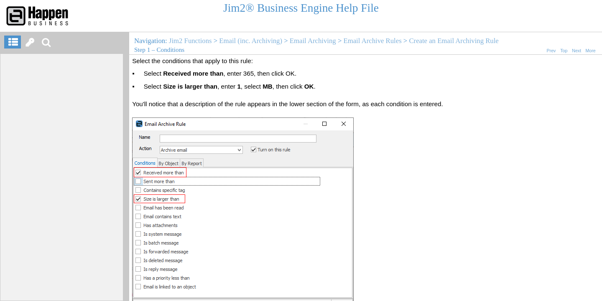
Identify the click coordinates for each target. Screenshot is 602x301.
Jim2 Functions (190, 41)
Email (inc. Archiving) (250, 41)
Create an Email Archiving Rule (453, 41)
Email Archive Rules (372, 41)
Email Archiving (313, 41)
